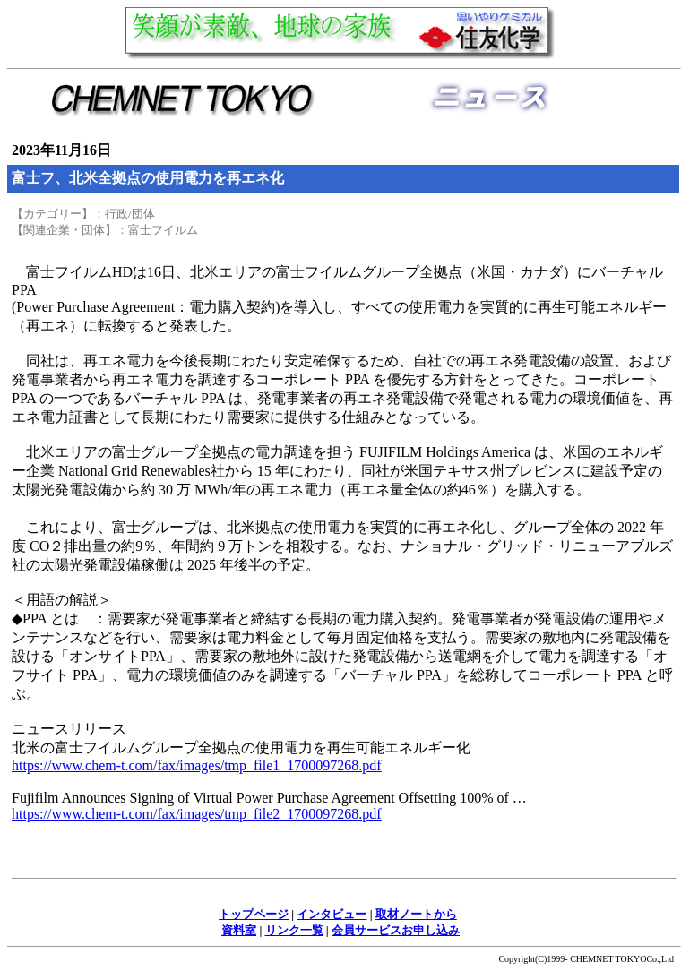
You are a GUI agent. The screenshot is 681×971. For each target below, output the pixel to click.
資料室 (238, 930)
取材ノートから (416, 914)
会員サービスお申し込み (396, 930)
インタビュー (331, 914)
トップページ (254, 914)
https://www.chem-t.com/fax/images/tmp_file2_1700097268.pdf (197, 813)
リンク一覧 (294, 930)
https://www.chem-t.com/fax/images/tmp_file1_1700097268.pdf (197, 765)
